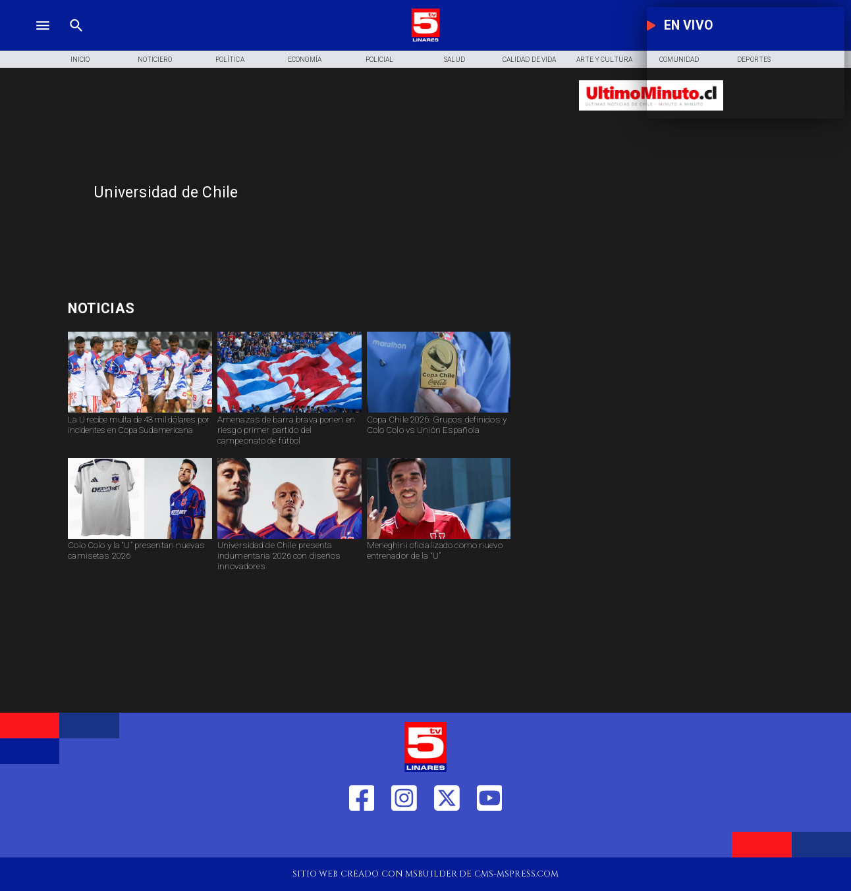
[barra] (289, 412)
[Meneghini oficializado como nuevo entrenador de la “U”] (439, 559)
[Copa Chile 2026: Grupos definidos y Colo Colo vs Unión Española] (439, 434)
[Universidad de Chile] (328, 192)
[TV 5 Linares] (76, 40)
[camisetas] (140, 538)
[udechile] (289, 538)
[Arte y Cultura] (604, 59)
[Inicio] (80, 59)
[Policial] (379, 59)
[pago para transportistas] (187, 308)
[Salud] (454, 59)
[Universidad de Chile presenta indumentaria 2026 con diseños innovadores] (289, 559)
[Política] (229, 59)
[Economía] (305, 59)
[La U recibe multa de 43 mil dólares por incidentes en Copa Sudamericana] (140, 434)
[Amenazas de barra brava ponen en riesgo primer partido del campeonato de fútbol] (289, 434)
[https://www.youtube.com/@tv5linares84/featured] (490, 837)
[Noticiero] (154, 59)
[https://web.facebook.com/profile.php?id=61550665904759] (362, 837)
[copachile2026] (439, 412)
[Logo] (425, 40)
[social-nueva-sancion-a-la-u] (140, 412)
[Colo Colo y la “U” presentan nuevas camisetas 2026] (140, 559)
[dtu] (439, 538)
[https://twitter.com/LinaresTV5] (447, 837)
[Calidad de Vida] (529, 59)
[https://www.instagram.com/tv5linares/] (404, 837)
